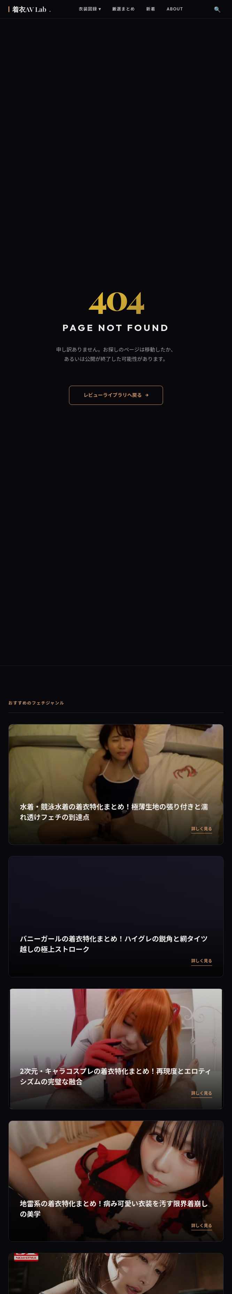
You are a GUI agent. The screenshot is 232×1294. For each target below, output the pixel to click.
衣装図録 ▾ (90, 8)
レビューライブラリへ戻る (115, 395)
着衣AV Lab (31, 9)
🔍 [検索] (217, 9)
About (175, 8)
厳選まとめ (123, 8)
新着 (150, 8)
